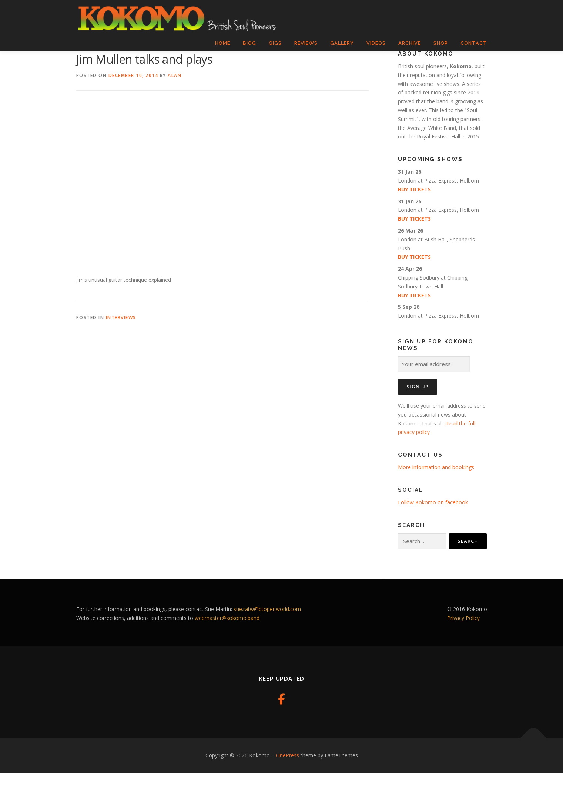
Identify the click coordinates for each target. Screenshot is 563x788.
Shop (440, 43)
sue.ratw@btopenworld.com (267, 624)
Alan (174, 91)
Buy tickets (414, 204)
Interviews (121, 333)
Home (222, 43)
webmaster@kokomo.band (227, 633)
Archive (409, 43)
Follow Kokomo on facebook (433, 517)
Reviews (306, 43)
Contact (473, 43)
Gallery (342, 43)
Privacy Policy (463, 633)
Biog (249, 43)
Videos (376, 43)
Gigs (275, 43)
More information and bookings (436, 482)
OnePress (287, 770)
